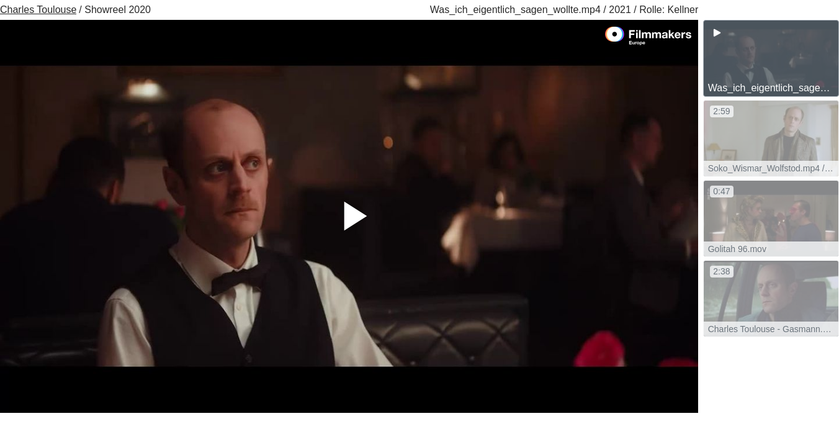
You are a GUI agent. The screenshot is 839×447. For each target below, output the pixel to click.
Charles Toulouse (38, 9)
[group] (771, 58)
